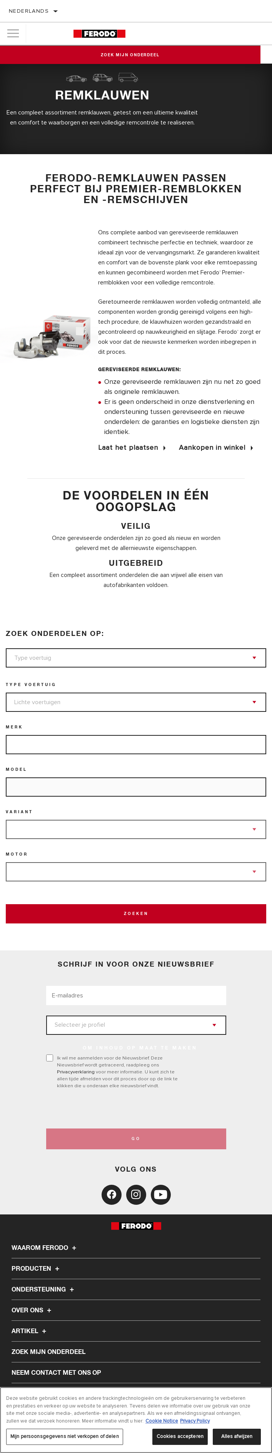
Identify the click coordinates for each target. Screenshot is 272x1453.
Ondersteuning (44, 1290)
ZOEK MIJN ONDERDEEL (48, 1352)
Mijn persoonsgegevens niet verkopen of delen (64, 1436)
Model (16, 770)
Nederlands (29, 11)
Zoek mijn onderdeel (136, 55)
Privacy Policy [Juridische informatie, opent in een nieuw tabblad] (195, 1421)
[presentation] (110, 1109)
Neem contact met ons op (56, 1373)
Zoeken (136, 914)
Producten (37, 1269)
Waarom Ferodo (45, 1248)
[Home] (99, 34)
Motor (17, 854)
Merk (14, 727)
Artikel (30, 1331)
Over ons (32, 1310)
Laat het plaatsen (128, 447)
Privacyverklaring (76, 1072)
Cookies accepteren (180, 1436)
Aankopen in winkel (212, 447)
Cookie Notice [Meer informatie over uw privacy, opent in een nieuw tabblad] (161, 1421)
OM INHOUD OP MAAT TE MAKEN (140, 1048)
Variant (19, 812)
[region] (136, 1420)
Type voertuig (31, 685)
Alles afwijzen (237, 1436)
